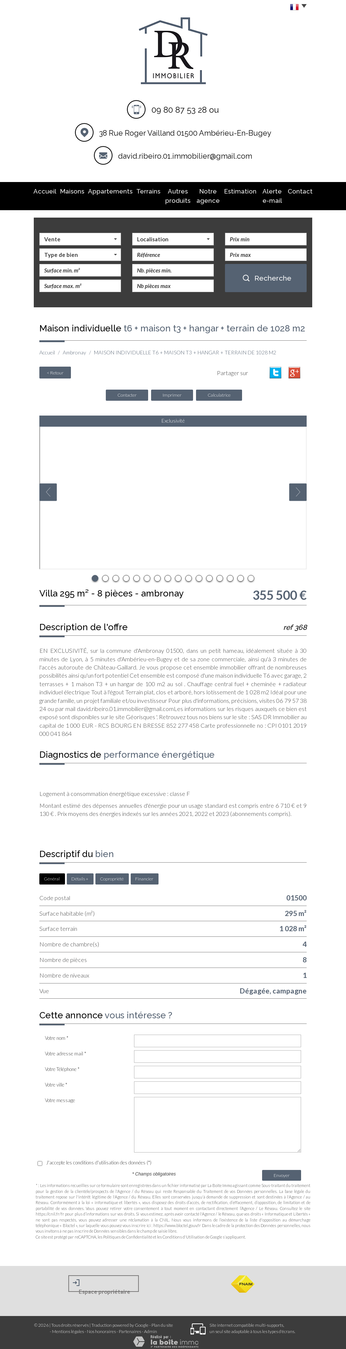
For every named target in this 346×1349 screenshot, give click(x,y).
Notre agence (202, 194)
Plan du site (162, 1320)
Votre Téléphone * (62, 1065)
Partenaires (130, 1327)
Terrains (137, 191)
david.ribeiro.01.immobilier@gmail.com (185, 156)
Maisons (73, 191)
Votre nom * (56, 1033)
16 (251, 574)
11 (199, 574)
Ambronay (74, 349)
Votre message (60, 1096)
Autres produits (167, 194)
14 (230, 574)
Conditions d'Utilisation (184, 1232)
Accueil (50, 191)
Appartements (105, 191)
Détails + (79, 874)
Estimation (235, 191)
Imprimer (172, 390)
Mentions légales (68, 1327)
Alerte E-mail (266, 194)
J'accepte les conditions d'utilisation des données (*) (98, 1158)
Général (52, 874)
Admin (150, 1327)
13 (219, 574)
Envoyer (282, 1171)
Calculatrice (219, 390)
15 (240, 574)
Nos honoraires (101, 1327)
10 (188, 574)
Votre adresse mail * (65, 1049)
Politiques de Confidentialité (127, 1232)
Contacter (127, 390)
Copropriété (112, 874)
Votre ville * (56, 1080)
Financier (144, 874)
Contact (294, 191)
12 (209, 574)
